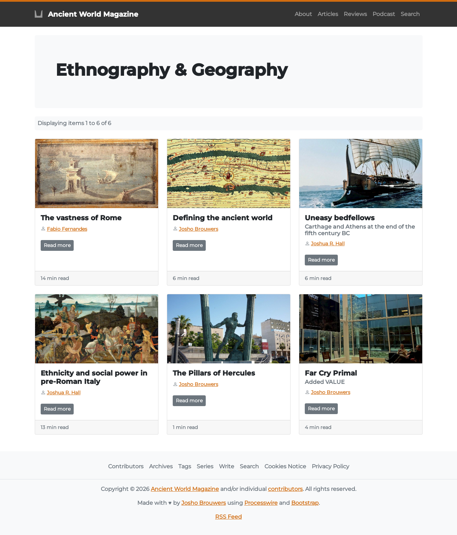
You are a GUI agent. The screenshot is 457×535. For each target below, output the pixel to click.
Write (226, 466)
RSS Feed (228, 516)
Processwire (261, 503)
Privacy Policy (330, 466)
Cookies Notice (285, 466)
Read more (57, 245)
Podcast (384, 14)
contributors (285, 489)
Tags (184, 466)
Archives (161, 466)
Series (205, 466)
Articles (328, 14)
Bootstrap (305, 503)
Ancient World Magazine (185, 489)
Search (410, 14)
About (303, 14)
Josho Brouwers (203, 503)
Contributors (126, 466)
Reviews (355, 14)
